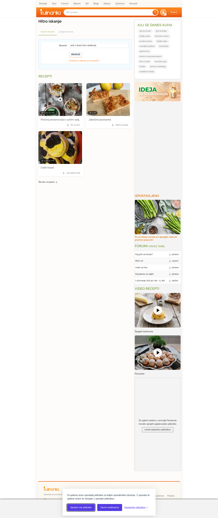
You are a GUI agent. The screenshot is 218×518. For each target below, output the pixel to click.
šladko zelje (145, 36)
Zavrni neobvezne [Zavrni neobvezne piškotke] (109, 507)
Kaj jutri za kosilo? (144, 254)
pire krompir (161, 31)
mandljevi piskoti (147, 46)
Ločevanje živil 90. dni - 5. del (150, 280)
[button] (170, 12)
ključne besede (47, 32)
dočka (175, 280)
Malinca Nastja (122, 125)
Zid (86, 3)
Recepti (43, 3)
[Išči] (155, 12)
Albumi (76, 3)
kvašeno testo (146, 41)
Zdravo (106, 3)
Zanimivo (120, 3)
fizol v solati (145, 61)
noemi (175, 261)
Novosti (133, 3)
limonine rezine (162, 36)
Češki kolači (47, 167)
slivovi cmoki (145, 31)
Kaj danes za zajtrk (144, 274)
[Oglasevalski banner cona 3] (158, 146)
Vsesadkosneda (73, 173)
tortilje (142, 66)
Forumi (64, 3)
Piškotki (170, 496)
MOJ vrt (139, 261)
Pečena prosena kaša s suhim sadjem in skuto (67, 119)
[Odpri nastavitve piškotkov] (136, 507)
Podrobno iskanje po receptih (83, 60)
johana (175, 254)
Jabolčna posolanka (100, 119)
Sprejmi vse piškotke (81, 507)
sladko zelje (162, 41)
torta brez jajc (160, 61)
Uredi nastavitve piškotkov (158, 429)
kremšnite (163, 46)
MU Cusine (75, 125)
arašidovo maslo (147, 71)
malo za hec (141, 267)
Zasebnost (159, 496)
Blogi (96, 3)
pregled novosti (66, 32)
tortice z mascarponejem (150, 56)
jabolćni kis (144, 51)
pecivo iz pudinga (158, 66)
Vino (54, 3)
